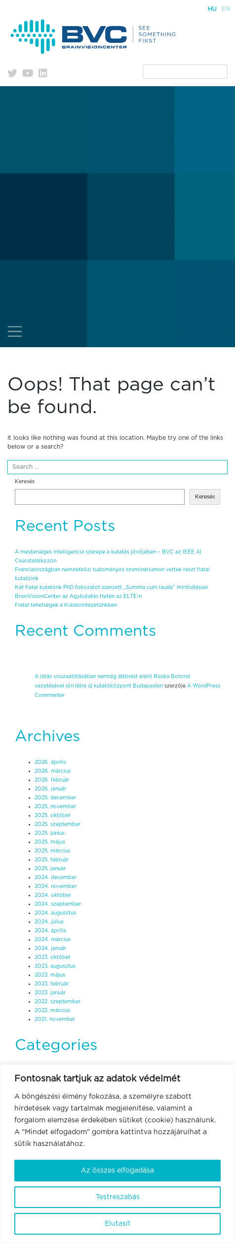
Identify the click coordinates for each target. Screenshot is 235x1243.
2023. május (50, 975)
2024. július (49, 921)
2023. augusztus (55, 966)
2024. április (50, 930)
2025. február (52, 859)
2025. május (50, 842)
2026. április (50, 762)
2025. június (50, 833)
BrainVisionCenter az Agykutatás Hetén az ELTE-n (78, 596)
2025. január (50, 868)
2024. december (56, 877)
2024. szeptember (58, 904)
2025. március (52, 851)
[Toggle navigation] (14, 331)
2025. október (53, 815)
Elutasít (118, 1223)
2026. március (53, 771)
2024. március (53, 939)
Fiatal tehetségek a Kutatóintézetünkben (66, 605)
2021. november (55, 1019)
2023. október (53, 957)
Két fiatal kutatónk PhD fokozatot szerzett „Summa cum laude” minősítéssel (111, 587)
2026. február (52, 780)
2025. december (55, 797)
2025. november (55, 806)
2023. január (50, 992)
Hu (212, 9)
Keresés (25, 481)
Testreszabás (118, 1197)
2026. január (50, 788)
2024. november (56, 886)
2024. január (50, 948)
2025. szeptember (57, 824)
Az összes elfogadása (117, 1170)
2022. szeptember (57, 1001)
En (226, 9)
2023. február (52, 983)
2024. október (53, 895)
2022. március (52, 1010)
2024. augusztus (55, 913)
